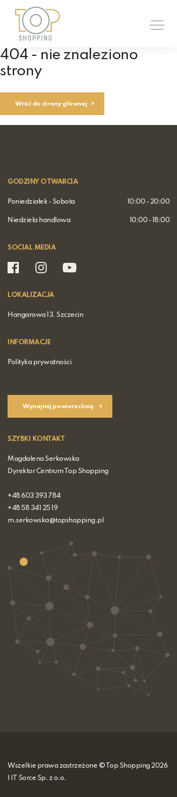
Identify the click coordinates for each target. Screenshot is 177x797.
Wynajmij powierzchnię (59, 406)
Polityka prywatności (39, 362)
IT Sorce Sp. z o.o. (38, 778)
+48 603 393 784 (34, 496)
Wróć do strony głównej (51, 104)
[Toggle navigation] (154, 23)
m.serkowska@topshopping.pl (55, 520)
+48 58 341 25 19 (33, 508)
